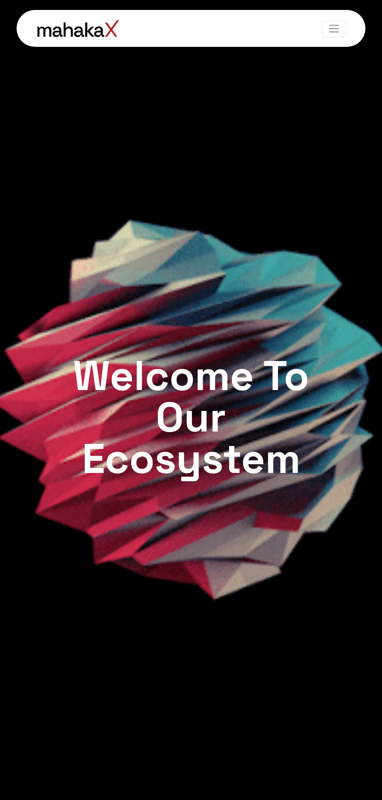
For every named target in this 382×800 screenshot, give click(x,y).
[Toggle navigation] (334, 28)
